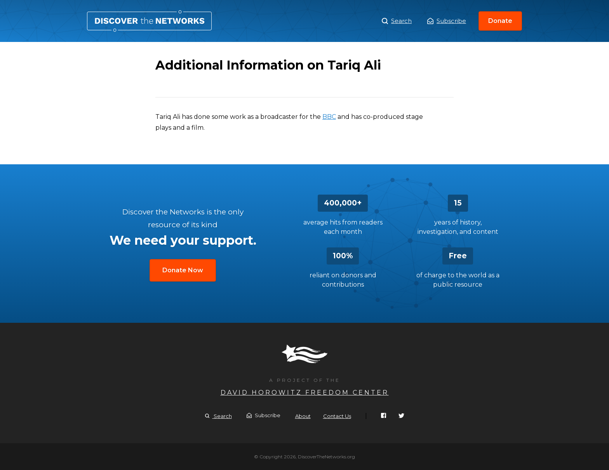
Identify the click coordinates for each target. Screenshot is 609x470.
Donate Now (182, 270)
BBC (329, 116)
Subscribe (446, 20)
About (303, 416)
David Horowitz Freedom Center (305, 392)
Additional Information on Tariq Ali (149, 21)
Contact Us (337, 416)
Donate (500, 20)
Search (397, 21)
